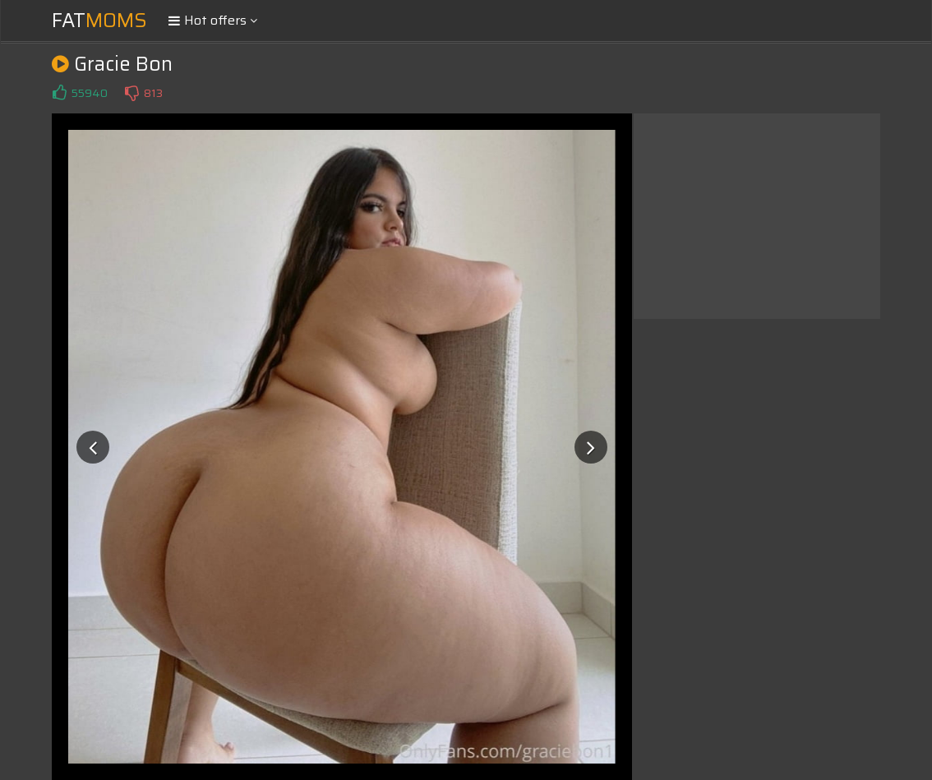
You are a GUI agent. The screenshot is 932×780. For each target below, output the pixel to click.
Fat (99, 20)
